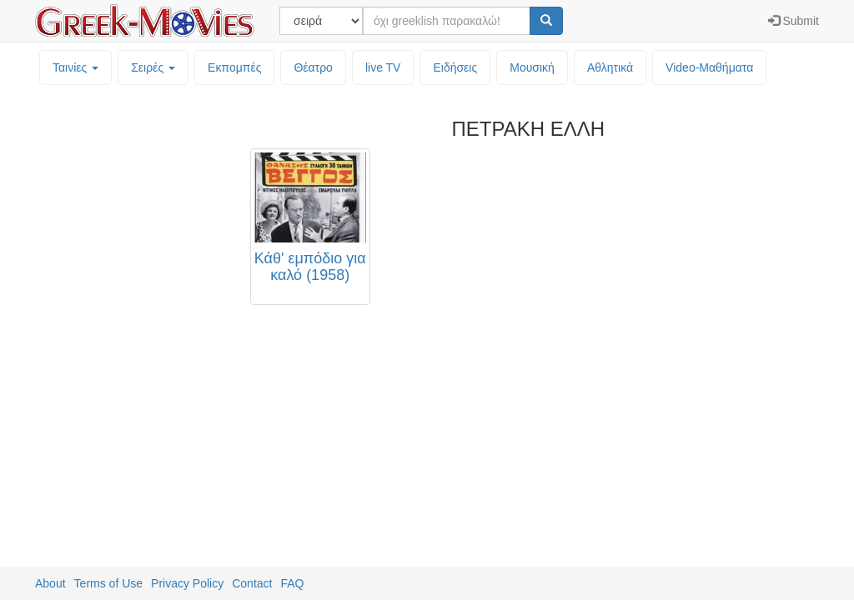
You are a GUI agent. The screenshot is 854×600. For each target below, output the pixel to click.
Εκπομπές (234, 67)
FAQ (292, 583)
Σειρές (153, 67)
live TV (383, 67)
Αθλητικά (610, 67)
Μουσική (532, 67)
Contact (252, 583)
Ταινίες (75, 67)
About (50, 583)
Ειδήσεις (455, 67)
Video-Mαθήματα (709, 67)
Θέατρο (313, 67)
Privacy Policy (187, 583)
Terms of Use (108, 583)
